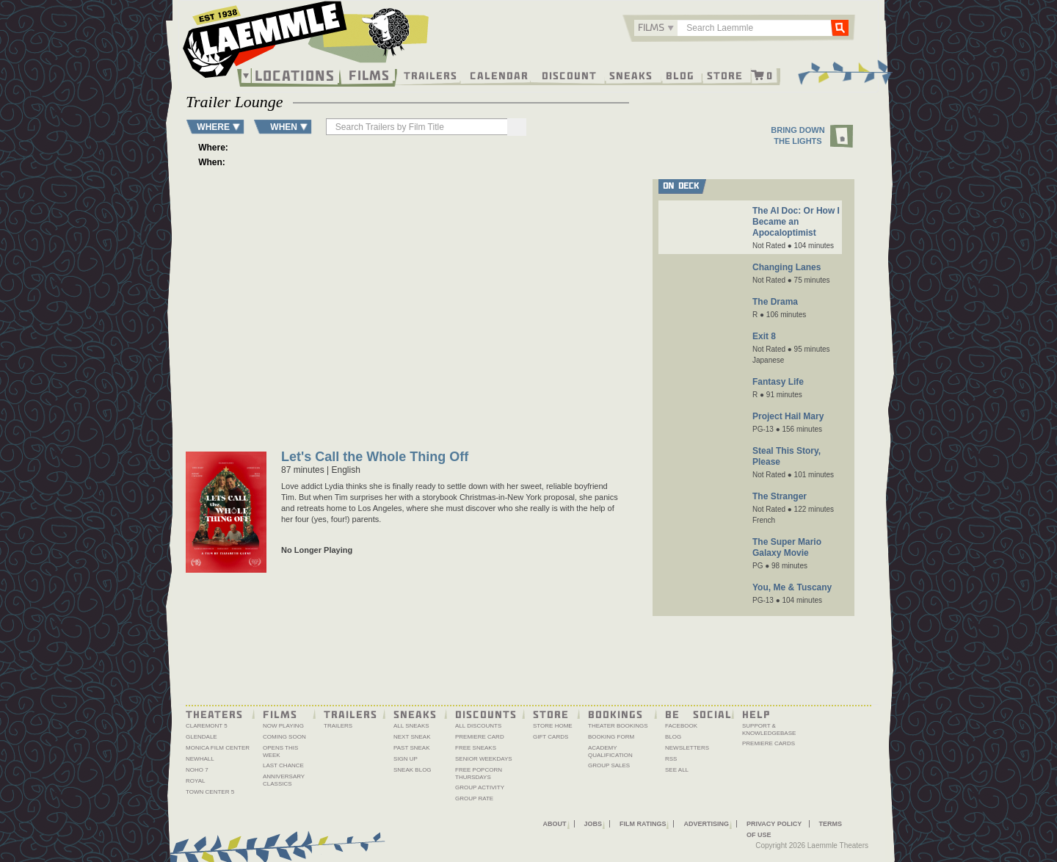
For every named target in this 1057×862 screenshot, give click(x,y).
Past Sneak (411, 748)
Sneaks (631, 75)
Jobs (593, 823)
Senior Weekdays (483, 759)
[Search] (516, 127)
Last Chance (283, 765)
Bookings (615, 714)
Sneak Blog (412, 770)
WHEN (283, 126)
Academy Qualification (610, 751)
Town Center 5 (210, 792)
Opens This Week (280, 751)
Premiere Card (479, 737)
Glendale (201, 737)
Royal (196, 781)
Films (369, 74)
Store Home (553, 725)
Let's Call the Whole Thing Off (374, 458)
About (555, 823)
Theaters (214, 714)
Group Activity (479, 787)
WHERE (213, 126)
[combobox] (656, 28)
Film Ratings (643, 823)
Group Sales (609, 765)
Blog (680, 75)
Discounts (486, 714)
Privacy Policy (774, 823)
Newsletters (687, 748)
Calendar (499, 75)
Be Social (698, 714)
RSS (671, 759)
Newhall (200, 759)
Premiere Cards (768, 743)
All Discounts (478, 725)
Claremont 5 (207, 725)
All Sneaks (411, 725)
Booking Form (611, 737)
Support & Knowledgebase (769, 729)
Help (756, 714)
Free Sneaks (475, 748)
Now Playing (283, 725)
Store (725, 75)
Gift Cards (550, 737)
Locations (295, 75)
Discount (569, 75)
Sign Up (405, 759)
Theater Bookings (618, 725)
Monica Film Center (218, 748)
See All (677, 770)
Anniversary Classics (284, 780)
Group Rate (474, 798)
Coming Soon (284, 737)
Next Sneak (412, 737)
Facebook (681, 725)
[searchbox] (417, 126)
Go (840, 27)
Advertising (706, 823)
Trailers (430, 75)
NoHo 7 (197, 770)
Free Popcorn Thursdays (478, 773)
